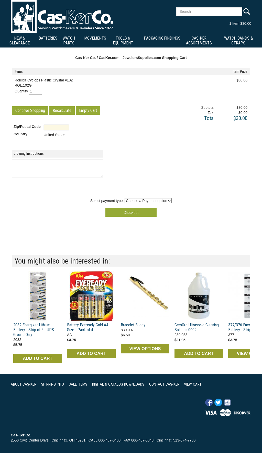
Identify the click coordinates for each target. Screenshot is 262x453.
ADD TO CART (37, 358)
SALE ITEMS (78, 384)
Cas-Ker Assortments (199, 40)
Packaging (153, 38)
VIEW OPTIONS (145, 348)
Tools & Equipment (123, 40)
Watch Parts (69, 40)
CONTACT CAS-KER (164, 384)
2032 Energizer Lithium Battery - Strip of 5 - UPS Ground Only (33, 330)
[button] (30, 110)
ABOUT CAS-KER (23, 384)
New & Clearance (19, 40)
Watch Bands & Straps (238, 40)
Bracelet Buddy (133, 325)
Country (20, 134)
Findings (172, 38)
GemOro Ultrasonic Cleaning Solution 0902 (196, 327)
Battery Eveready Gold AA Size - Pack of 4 (87, 327)
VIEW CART (192, 384)
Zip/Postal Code (27, 127)
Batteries (48, 38)
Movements (95, 38)
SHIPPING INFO (52, 384)
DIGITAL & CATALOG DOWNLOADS (118, 384)
